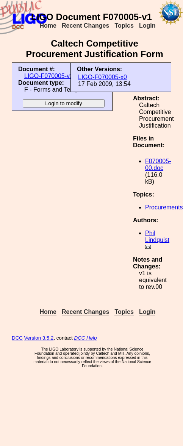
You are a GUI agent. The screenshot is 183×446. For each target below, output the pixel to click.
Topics (123, 25)
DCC (17, 338)
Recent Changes (85, 25)
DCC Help (85, 338)
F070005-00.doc (158, 164)
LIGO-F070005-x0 (102, 77)
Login (147, 25)
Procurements (164, 207)
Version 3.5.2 (39, 338)
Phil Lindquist (157, 236)
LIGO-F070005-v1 (48, 76)
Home (48, 25)
